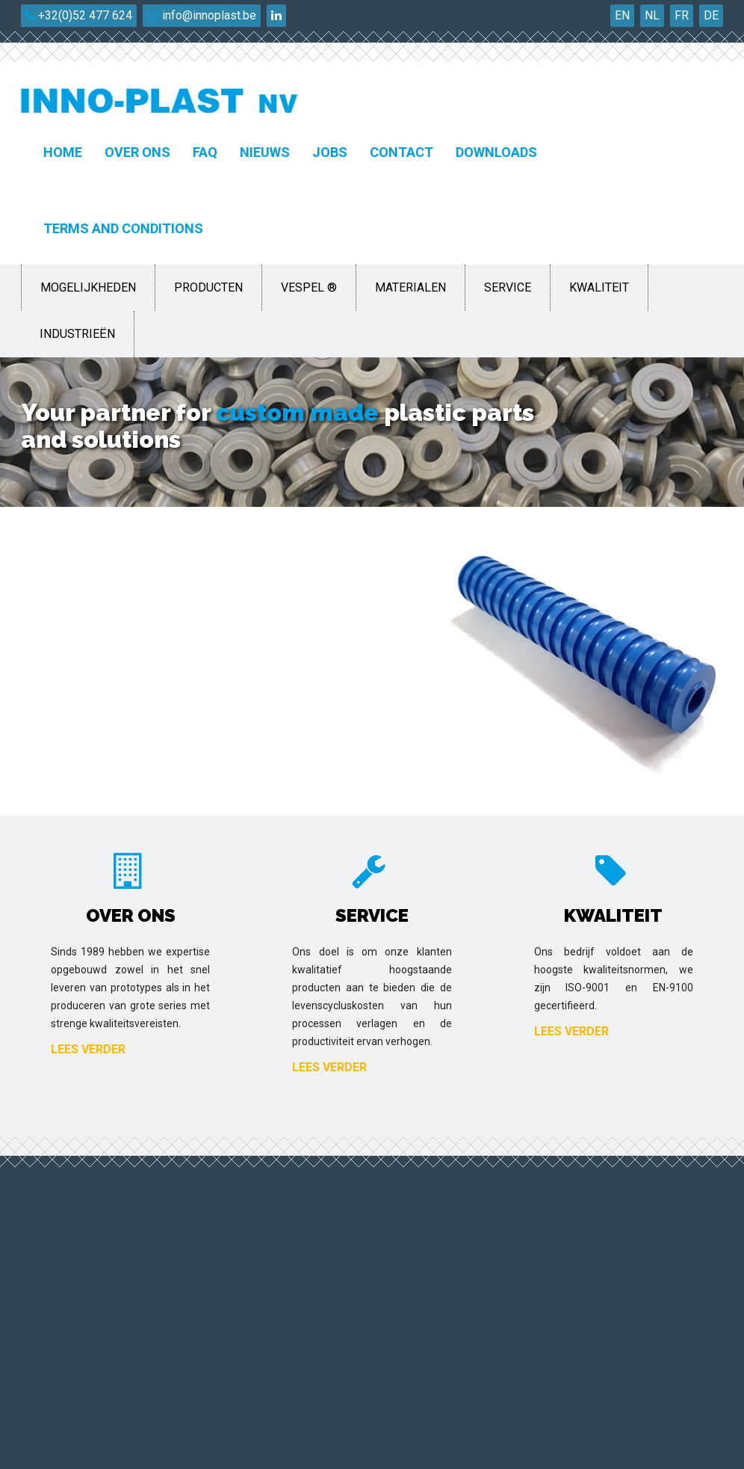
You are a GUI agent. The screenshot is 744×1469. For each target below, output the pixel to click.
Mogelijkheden (88, 287)
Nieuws (265, 152)
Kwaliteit (599, 287)
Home (62, 152)
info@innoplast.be (201, 15)
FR (682, 15)
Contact (401, 152)
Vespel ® (309, 287)
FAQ (205, 152)
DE (711, 15)
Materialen (410, 287)
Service (507, 287)
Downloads (496, 152)
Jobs (329, 152)
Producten (208, 287)
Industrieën (77, 334)
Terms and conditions (123, 228)
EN (622, 15)
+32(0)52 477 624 (78, 15)
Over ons (137, 152)
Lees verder (88, 1049)
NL (652, 15)
